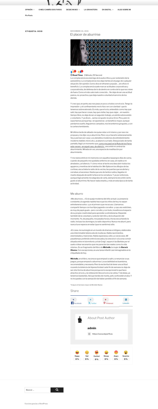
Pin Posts (29, 15)
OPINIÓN (30, 10)
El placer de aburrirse (85, 34)
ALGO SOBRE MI (124, 10)
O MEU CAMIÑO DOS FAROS (50, 10)
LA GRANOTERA (91, 10)
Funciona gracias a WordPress (36, 403)
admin (92, 328)
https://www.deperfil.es (100, 334)
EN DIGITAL (108, 10)
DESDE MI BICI (73, 10)
